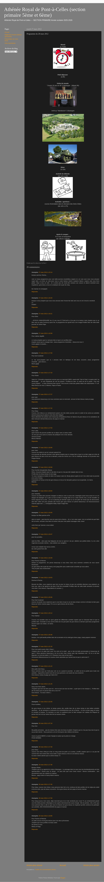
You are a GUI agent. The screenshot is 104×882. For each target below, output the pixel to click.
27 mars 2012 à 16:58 (45, 333)
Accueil (63, 865)
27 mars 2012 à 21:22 (45, 666)
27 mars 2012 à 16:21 (45, 313)
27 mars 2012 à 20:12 (45, 613)
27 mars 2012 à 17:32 (45, 408)
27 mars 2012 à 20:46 (45, 634)
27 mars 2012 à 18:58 (45, 467)
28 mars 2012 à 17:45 (45, 784)
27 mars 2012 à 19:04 (45, 491)
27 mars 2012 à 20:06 (45, 597)
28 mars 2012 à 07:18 (45, 723)
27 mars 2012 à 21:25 (45, 684)
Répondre (35, 291)
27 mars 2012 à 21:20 (45, 646)
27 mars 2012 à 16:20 (45, 298)
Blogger (62, 878)
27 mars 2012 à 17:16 (45, 372)
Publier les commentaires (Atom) (45, 869)
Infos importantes (10, 43)
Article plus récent (34, 865)
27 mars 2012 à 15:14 (45, 272)
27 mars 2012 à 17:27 (45, 394)
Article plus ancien (91, 865)
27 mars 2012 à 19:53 (45, 577)
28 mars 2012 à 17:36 (45, 764)
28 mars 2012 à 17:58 (45, 798)
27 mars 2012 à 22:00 (45, 701)
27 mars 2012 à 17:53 (45, 428)
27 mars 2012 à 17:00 (45, 353)
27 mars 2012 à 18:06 (45, 447)
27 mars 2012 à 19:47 (45, 534)
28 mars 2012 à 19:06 (45, 816)
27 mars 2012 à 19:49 (45, 558)
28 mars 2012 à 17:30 (45, 747)
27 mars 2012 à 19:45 (45, 512)
